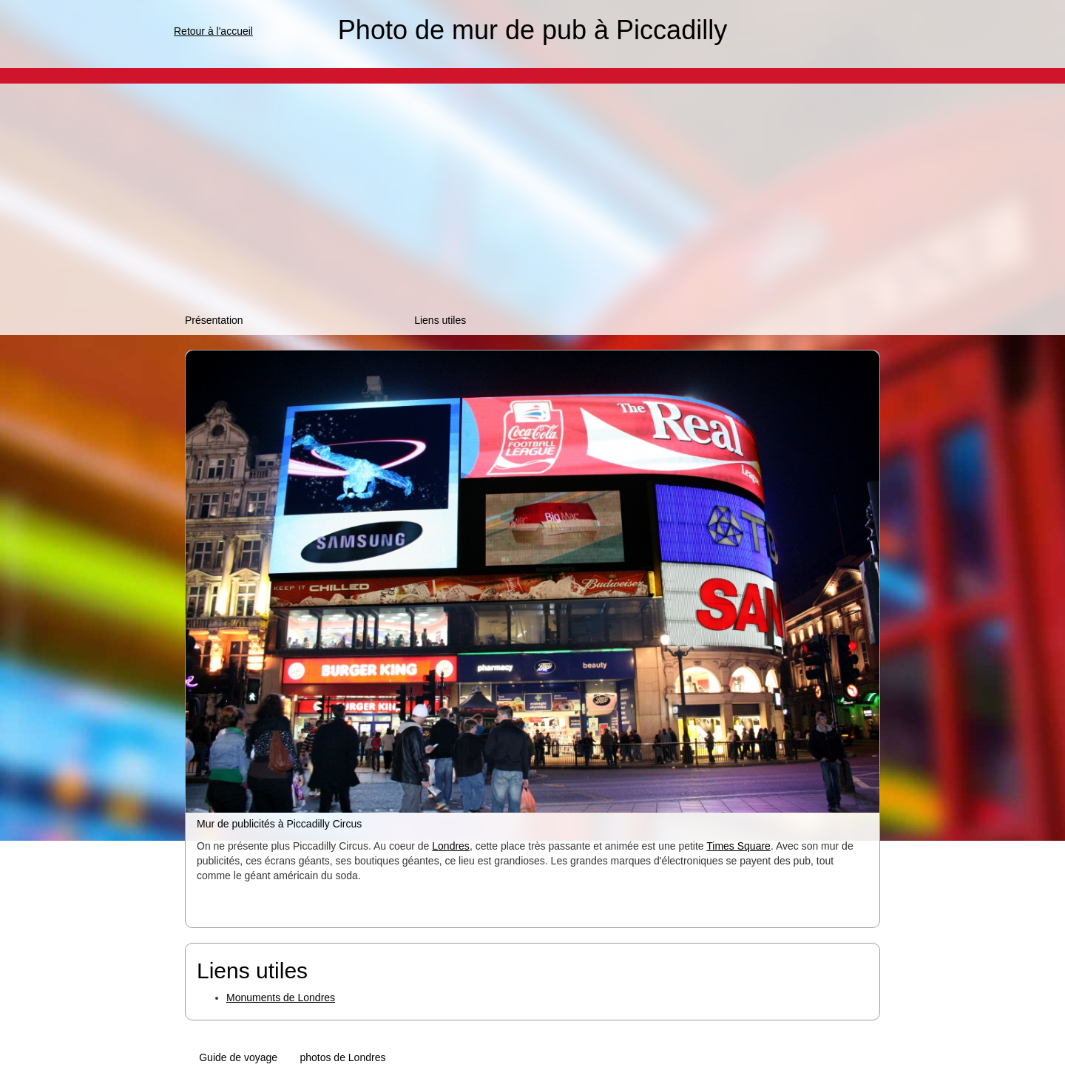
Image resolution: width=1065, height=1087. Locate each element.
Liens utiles (440, 320)
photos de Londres (342, 1057)
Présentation (214, 320)
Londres (451, 846)
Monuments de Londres (280, 997)
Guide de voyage (238, 1057)
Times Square (738, 846)
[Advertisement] (532, 201)
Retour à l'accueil (213, 31)
